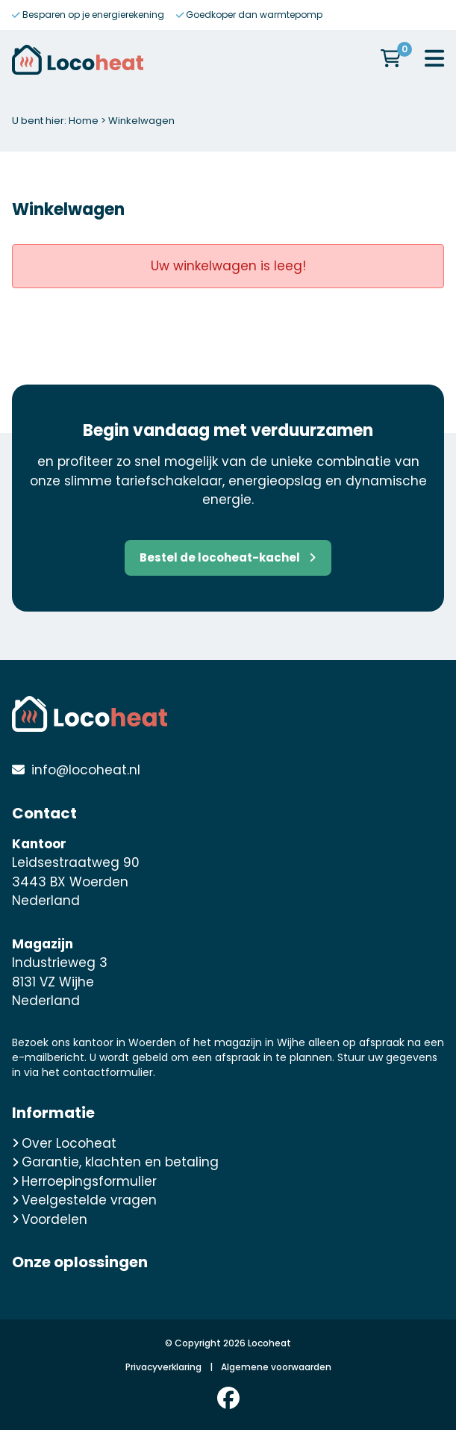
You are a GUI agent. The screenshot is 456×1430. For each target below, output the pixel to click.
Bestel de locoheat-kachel (228, 557)
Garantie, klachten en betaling (115, 1162)
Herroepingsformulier (84, 1181)
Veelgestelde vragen (84, 1200)
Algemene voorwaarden (276, 1367)
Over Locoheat (64, 1143)
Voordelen (49, 1219)
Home (84, 121)
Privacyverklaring (163, 1367)
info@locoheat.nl (85, 770)
